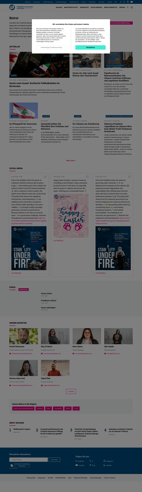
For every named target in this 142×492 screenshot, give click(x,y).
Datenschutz (67, 56)
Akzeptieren (90, 47)
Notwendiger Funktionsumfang (51, 47)
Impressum (75, 56)
